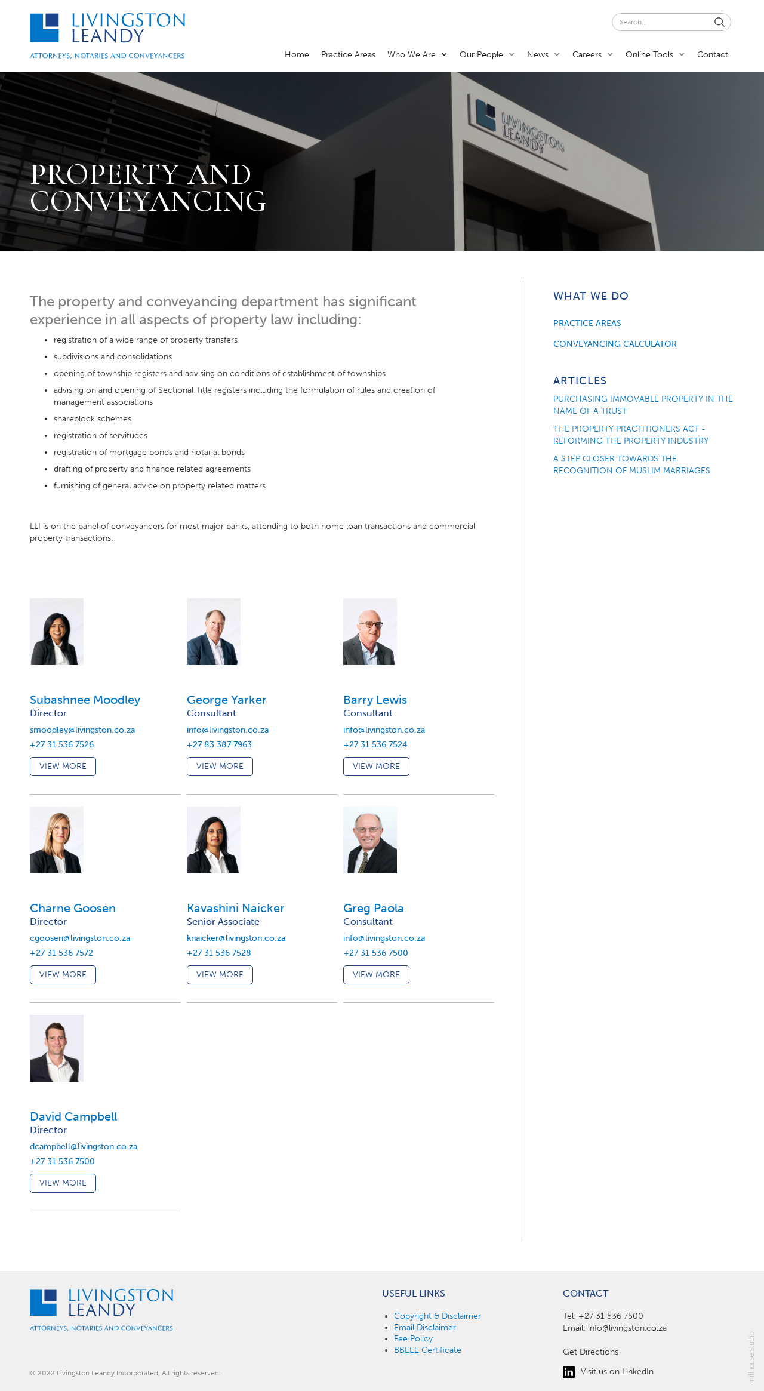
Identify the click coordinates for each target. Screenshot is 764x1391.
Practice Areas (348, 55)
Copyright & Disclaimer (437, 1316)
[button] (417, 54)
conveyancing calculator (615, 344)
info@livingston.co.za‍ (627, 1328)
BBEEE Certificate (427, 1350)
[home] (107, 36)
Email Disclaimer (425, 1327)
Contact (712, 55)
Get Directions (590, 1352)
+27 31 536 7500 (610, 1316)
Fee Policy (413, 1339)
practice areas (587, 323)
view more (63, 766)
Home (297, 55)
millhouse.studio (751, 1358)
